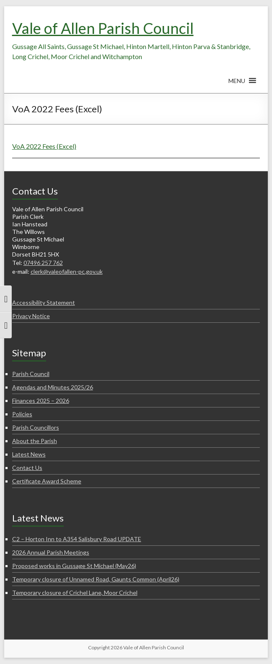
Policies (22, 414)
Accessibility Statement (43, 302)
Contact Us (27, 467)
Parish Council (30, 373)
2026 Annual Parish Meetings (50, 552)
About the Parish (34, 440)
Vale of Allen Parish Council (103, 28)
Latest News (29, 454)
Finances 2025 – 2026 (40, 400)
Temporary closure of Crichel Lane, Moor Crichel (74, 592)
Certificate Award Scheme (46, 481)
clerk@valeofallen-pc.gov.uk (67, 271)
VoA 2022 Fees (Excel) (44, 146)
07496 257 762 (43, 262)
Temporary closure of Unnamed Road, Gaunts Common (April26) (95, 579)
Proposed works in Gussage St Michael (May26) (74, 565)
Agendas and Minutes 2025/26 (52, 387)
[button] (236, 84)
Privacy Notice (31, 315)
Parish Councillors (35, 427)
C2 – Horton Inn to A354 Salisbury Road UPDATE (76, 538)
